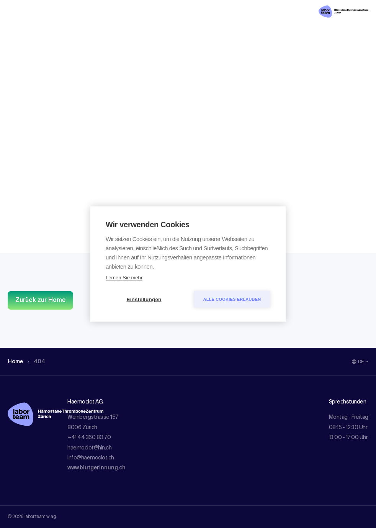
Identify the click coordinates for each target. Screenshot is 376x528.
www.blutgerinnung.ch (96, 468)
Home (16, 55)
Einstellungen (143, 299)
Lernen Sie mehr (124, 277)
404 (39, 55)
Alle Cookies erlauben (232, 299)
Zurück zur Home (40, 300)
